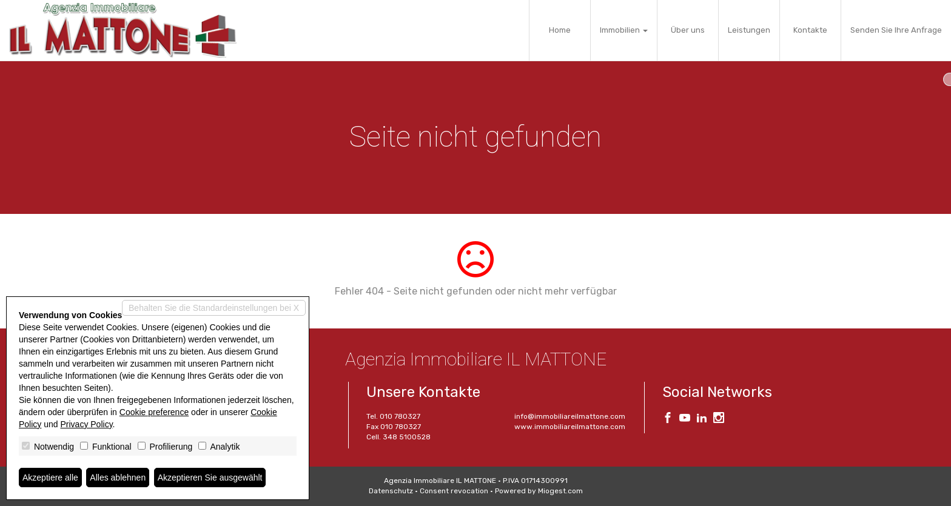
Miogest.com (560, 491)
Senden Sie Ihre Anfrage (896, 30)
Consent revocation (454, 491)
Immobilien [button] (624, 30)
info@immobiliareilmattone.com (569, 416)
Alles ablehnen (118, 477)
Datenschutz (391, 491)
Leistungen (749, 30)
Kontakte (810, 30)
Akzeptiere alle (50, 477)
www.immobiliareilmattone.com (569, 426)
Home (560, 30)
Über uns (688, 30)
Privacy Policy (87, 424)
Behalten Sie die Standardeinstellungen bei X (214, 308)
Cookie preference (154, 412)
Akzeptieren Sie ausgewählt (210, 477)
